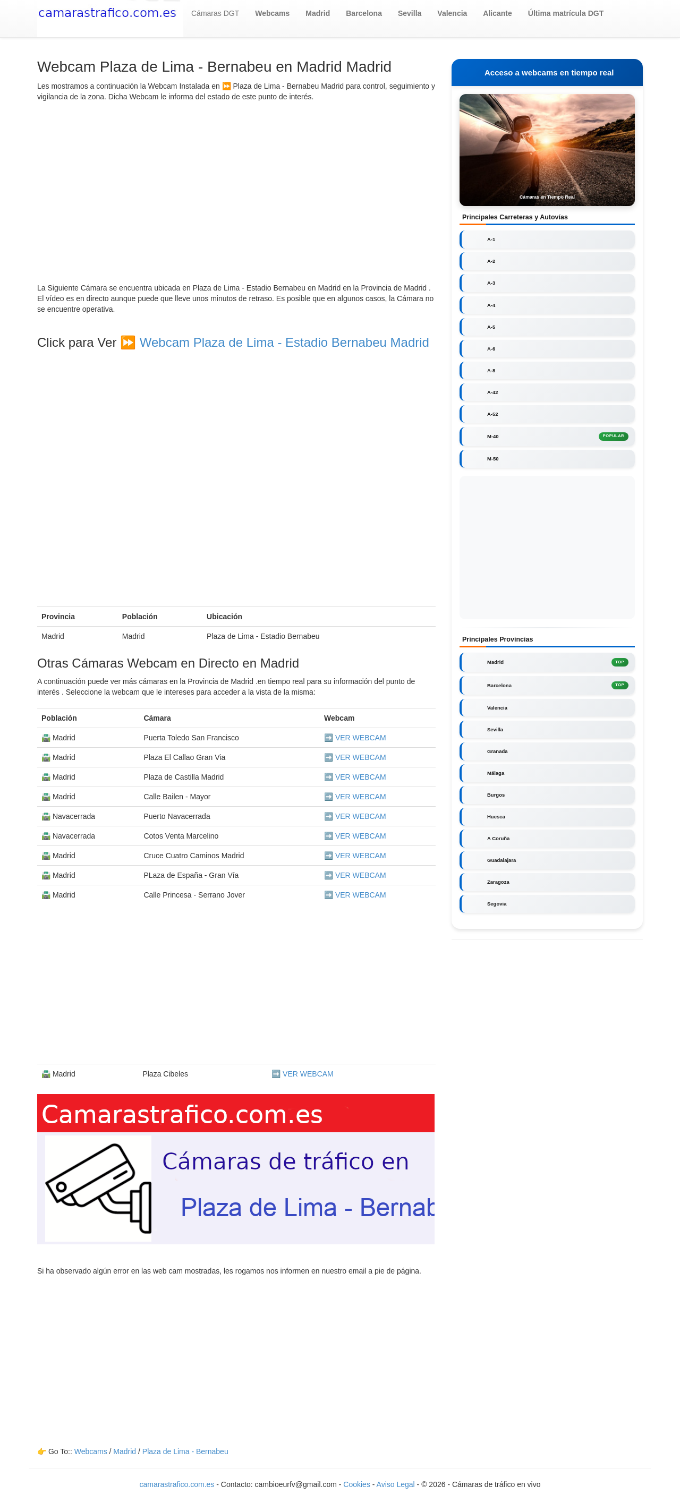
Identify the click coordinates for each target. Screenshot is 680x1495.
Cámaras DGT (215, 13)
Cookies (357, 1484)
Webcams (90, 1451)
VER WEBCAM (360, 737)
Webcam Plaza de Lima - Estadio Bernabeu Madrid (284, 342)
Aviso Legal (396, 1484)
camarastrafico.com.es (177, 1484)
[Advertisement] (236, 192)
